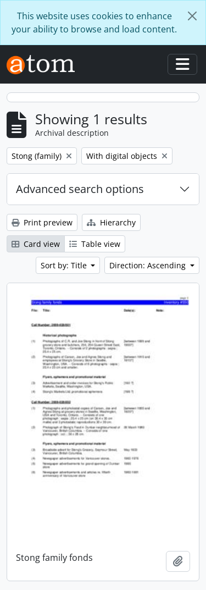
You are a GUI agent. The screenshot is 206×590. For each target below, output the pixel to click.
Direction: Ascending (148, 265)
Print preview (42, 222)
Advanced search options (80, 188)
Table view (94, 244)
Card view (36, 244)
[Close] (192, 16)
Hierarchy (111, 222)
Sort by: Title (65, 265)
